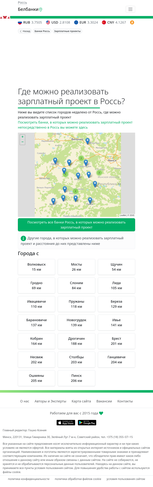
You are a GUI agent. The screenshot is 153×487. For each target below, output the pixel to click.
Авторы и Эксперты (50, 401)
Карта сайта (81, 401)
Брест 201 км (116, 341)
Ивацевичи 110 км (36, 304)
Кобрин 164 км (36, 341)
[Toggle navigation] (130, 9)
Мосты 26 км (76, 267)
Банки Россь (42, 31)
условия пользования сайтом (125, 479)
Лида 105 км (116, 285)
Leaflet (123, 215)
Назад (24, 31)
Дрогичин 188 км (76, 341)
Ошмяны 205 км (36, 378)
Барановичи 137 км (36, 322)
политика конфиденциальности (28, 479)
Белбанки (30, 9)
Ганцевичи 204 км (116, 359)
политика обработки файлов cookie (78, 479)
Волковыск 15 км (36, 267)
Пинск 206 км (76, 378)
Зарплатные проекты (67, 31)
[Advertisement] (76, 59)
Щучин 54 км (116, 267)
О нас (24, 401)
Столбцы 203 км (76, 359)
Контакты (125, 401)
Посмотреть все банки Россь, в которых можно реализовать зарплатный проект (76, 225)
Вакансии (104, 401)
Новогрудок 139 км (76, 322)
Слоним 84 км (76, 285)
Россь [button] (22, 2)
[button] (90, 200)
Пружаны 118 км (76, 304)
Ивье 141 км (116, 322)
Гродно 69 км (36, 285)
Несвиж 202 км (36, 359)
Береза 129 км (116, 304)
